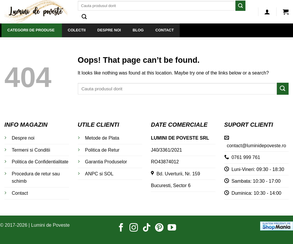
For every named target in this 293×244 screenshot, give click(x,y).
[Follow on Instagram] (133, 228)
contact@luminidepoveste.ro (256, 145)
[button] (267, 11)
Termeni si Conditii (31, 150)
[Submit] (240, 6)
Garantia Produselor (106, 161)
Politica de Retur (102, 150)
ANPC (91, 173)
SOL (108, 173)
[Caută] (84, 17)
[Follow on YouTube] (172, 228)
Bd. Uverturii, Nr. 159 (175, 173)
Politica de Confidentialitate (40, 161)
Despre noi (23, 137)
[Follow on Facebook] (121, 228)
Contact (20, 193)
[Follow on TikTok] (146, 228)
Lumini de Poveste (50, 225)
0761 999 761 (245, 157)
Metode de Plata (102, 137)
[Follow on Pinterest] (159, 228)
